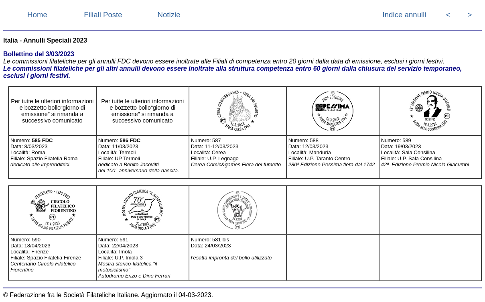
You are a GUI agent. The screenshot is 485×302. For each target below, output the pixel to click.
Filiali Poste (103, 14)
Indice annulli (404, 14)
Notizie (168, 14)
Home (37, 14)
